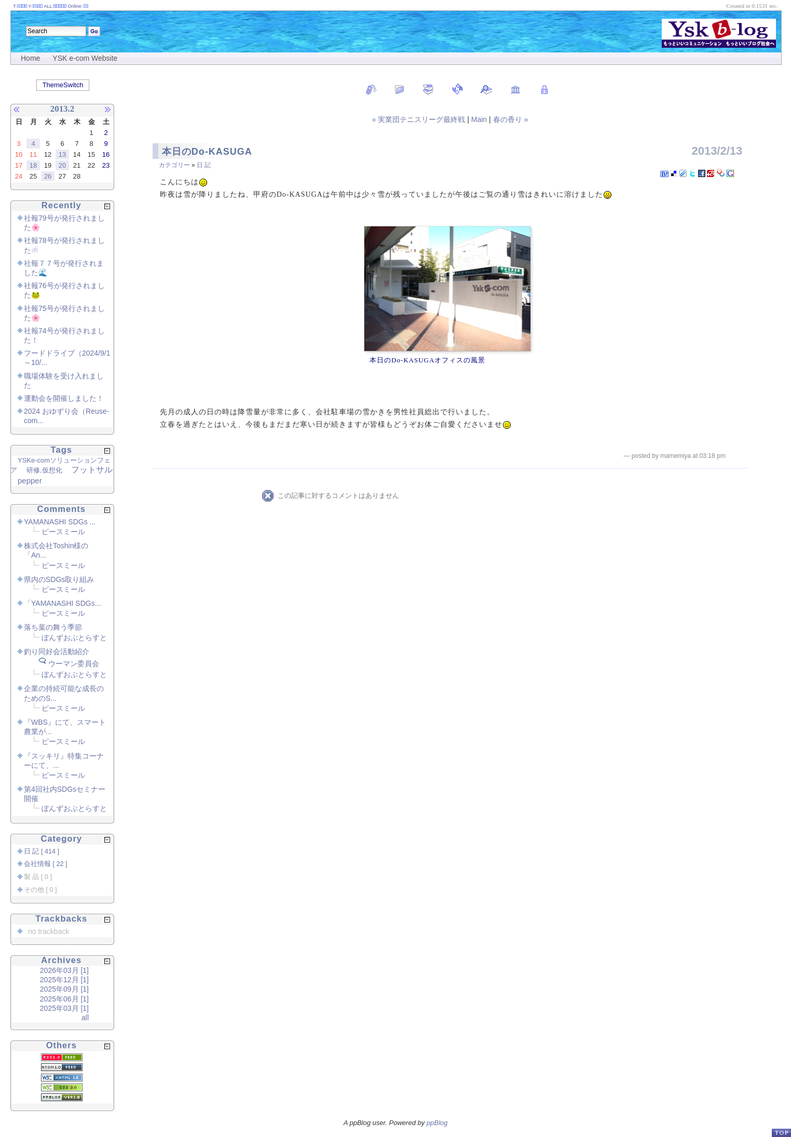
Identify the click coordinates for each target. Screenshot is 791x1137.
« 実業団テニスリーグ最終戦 (420, 119)
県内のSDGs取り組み (59, 579)
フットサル (92, 469)
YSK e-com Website (84, 58)
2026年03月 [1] (64, 970)
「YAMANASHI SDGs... (62, 603)
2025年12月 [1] (64, 980)
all (85, 1017)
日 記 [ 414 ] (41, 851)
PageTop (781, 1132)
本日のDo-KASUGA (207, 151)
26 (47, 176)
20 (62, 165)
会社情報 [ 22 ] (45, 864)
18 (33, 165)
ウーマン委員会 (73, 663)
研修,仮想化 (44, 470)
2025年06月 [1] (64, 999)
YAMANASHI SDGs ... (60, 522)
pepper (30, 480)
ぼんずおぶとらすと (74, 637)
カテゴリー (174, 165)
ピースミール (63, 531)
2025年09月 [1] (64, 989)
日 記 (204, 165)
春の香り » (510, 119)
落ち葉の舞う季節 (53, 627)
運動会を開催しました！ (64, 398)
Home (30, 58)
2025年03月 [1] (64, 1008)
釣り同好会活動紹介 (56, 651)
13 (62, 154)
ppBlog (437, 1123)
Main (479, 119)
